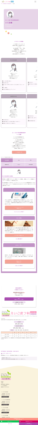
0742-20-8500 (8, 393)
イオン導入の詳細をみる (19, 235)
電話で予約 (10, 423)
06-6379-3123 (8, 410)
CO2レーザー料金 (19, 265)
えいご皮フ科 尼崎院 (4, 415)
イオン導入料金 (19, 238)
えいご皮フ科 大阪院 (4, 407)
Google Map (5, 396)
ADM (19, 160)
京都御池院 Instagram (28, 421)
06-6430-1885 (8, 417)
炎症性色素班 (31, 164)
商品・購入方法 (19, 419)
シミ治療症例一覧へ (19, 152)
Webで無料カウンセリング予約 (19, 299)
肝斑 (30, 160)
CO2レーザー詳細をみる (19, 262)
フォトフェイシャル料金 (19, 211)
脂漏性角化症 (7, 164)
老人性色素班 (7, 160)
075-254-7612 (19, 327)
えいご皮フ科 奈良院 (4, 391)
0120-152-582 (8, 394)
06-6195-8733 (8, 409)
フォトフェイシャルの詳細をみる (18, 208)
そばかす (18, 164)
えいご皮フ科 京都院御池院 (5, 399)
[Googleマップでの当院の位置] (19, 345)
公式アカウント (9, 421)
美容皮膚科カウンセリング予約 (28, 424)
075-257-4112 (19, 322)
